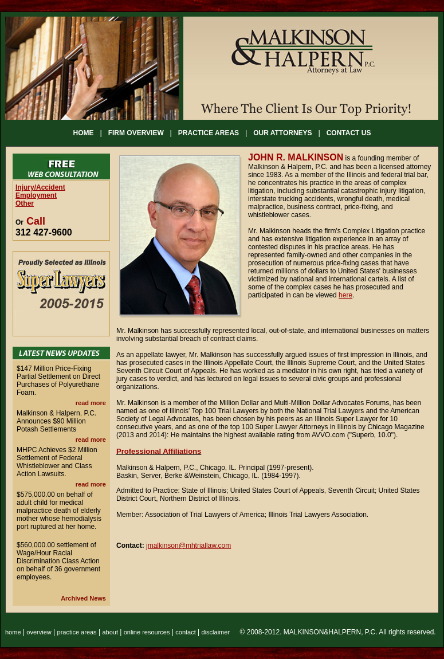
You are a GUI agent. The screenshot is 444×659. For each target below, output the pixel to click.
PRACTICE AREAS (208, 133)
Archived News (83, 598)
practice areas (77, 632)
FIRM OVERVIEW (136, 133)
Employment (36, 195)
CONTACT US (349, 133)
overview (38, 632)
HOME (83, 133)
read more (91, 402)
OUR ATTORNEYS (282, 133)
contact (185, 632)
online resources (147, 632)
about (110, 632)
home (13, 632)
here (345, 295)
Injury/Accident (40, 187)
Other (24, 203)
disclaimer (216, 632)
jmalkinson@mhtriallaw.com (188, 546)
